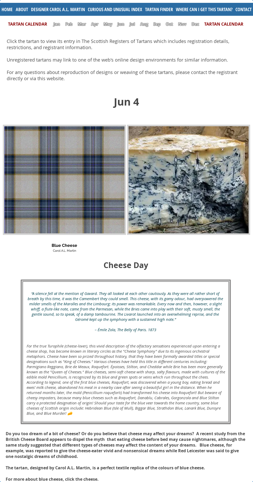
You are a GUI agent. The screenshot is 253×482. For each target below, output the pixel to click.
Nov (182, 24)
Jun (120, 24)
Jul (133, 24)
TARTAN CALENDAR (30, 24)
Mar (82, 24)
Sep (157, 24)
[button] (115, 9)
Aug (144, 24)
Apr (94, 24)
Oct (170, 24)
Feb (69, 24)
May (108, 24)
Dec (195, 24)
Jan (56, 24)
